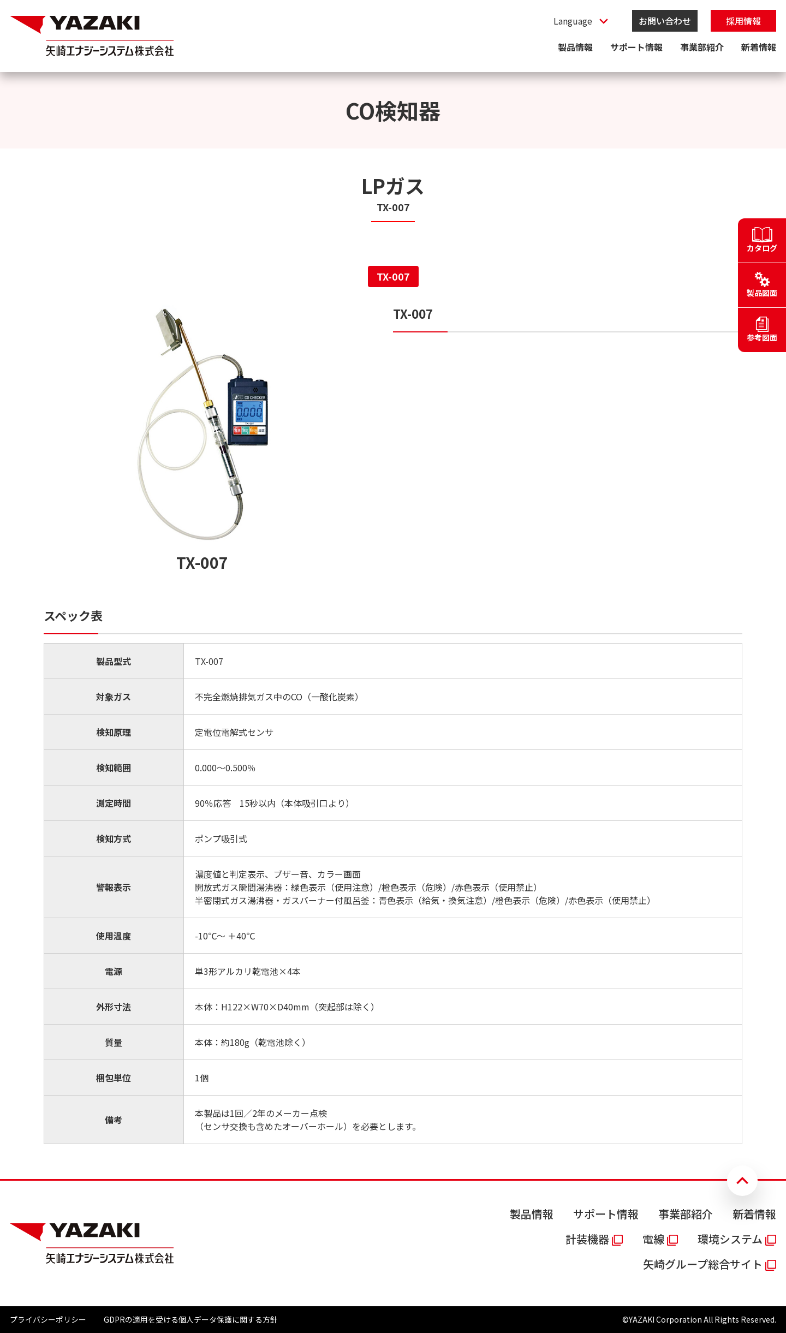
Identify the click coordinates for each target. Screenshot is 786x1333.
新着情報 (758, 46)
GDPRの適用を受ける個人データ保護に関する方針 (191, 1319)
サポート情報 (636, 46)
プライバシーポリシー (48, 1319)
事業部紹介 (702, 46)
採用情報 (743, 20)
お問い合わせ (665, 20)
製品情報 (575, 46)
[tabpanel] (393, 724)
